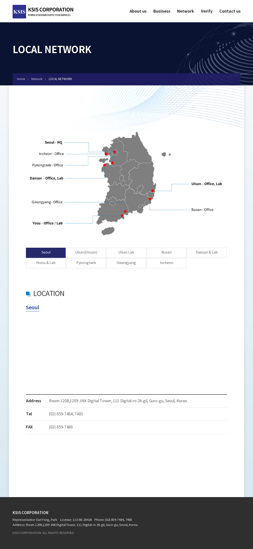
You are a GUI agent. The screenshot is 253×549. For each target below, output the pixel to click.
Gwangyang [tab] (126, 263)
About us (138, 11)
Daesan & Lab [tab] (207, 252)
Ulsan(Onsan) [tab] (86, 252)
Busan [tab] (166, 252)
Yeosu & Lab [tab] (45, 263)
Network (185, 11)
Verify (207, 11)
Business (161, 11)
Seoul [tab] (45, 252)
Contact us (230, 11)
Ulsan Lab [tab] (126, 252)
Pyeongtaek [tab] (86, 263)
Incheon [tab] (166, 263)
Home (21, 79)
